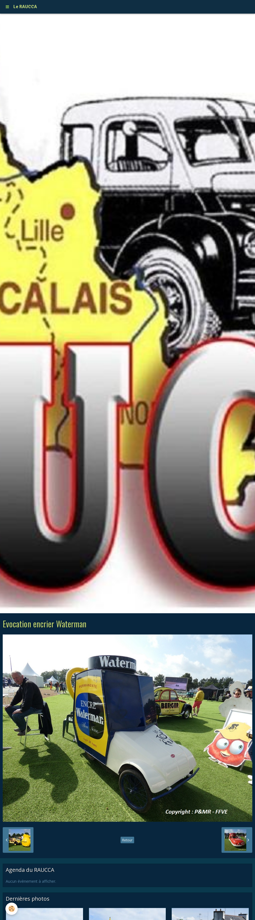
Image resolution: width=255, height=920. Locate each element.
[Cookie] (11, 909)
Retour (127, 840)
